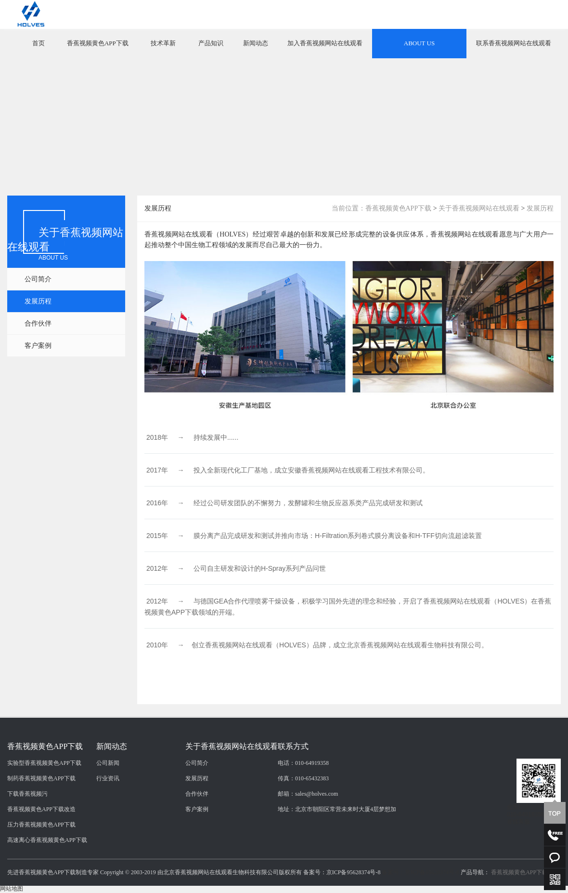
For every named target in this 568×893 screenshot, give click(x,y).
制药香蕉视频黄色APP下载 (41, 865)
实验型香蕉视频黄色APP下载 (44, 849)
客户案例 (38, 345)
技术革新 (163, 43)
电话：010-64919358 (303, 849)
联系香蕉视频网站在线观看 (513, 43)
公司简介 (38, 279)
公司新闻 (107, 849)
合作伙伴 (38, 323)
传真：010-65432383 (303, 865)
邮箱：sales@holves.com (308, 880)
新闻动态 (255, 43)
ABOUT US (419, 43)
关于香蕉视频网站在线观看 (479, 208)
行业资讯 (107, 865)
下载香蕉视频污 (27, 880)
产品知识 (210, 43)
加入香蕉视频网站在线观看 (324, 43)
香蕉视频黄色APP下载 (98, 43)
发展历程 (38, 301)
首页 (38, 43)
